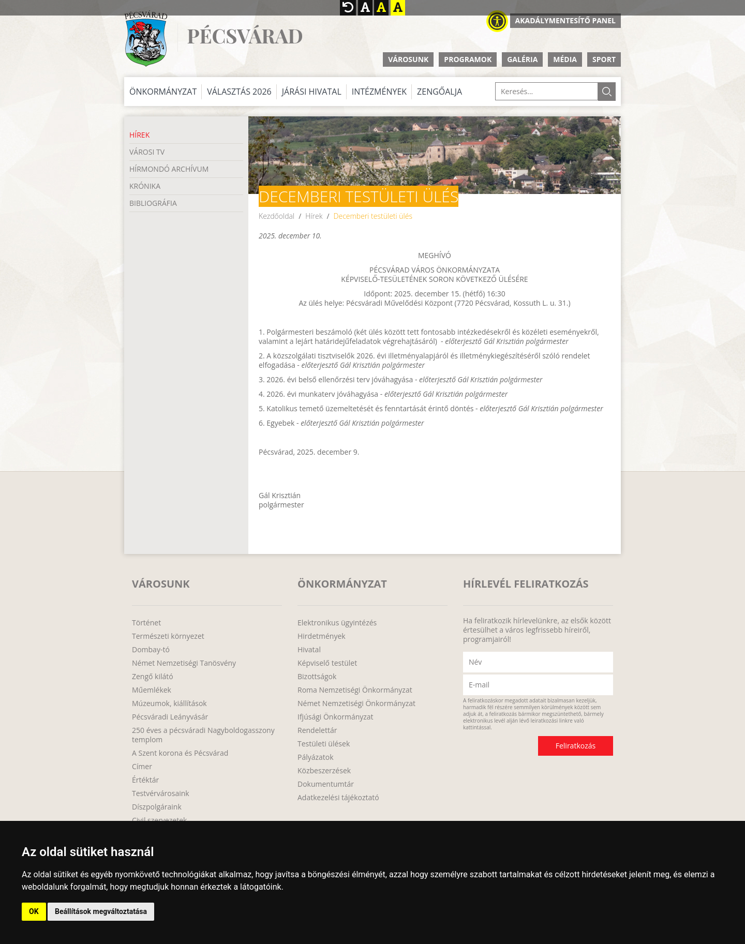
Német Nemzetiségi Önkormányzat (356, 703)
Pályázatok (315, 757)
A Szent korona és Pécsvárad (180, 753)
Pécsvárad (245, 36)
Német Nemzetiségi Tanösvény (184, 663)
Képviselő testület (327, 663)
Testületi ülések (323, 743)
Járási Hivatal (311, 91)
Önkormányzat (163, 91)
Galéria (522, 59)
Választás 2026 (239, 91)
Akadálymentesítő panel (565, 20)
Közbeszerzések (324, 770)
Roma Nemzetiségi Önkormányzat (354, 690)
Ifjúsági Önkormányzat (335, 717)
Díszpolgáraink (157, 807)
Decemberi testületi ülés (373, 216)
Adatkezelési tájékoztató (338, 797)
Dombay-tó (151, 649)
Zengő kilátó (152, 676)
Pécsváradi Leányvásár (170, 717)
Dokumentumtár (325, 784)
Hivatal (309, 649)
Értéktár (145, 780)
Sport (604, 59)
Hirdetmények (321, 636)
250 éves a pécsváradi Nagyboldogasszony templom (203, 735)
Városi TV (147, 152)
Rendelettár (317, 730)
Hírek (139, 135)
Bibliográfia (153, 203)
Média (565, 59)
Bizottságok (316, 676)
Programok (467, 59)
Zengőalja (439, 91)
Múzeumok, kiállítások (169, 703)
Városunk (408, 59)
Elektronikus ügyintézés (337, 622)
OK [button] (34, 911)
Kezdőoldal (276, 216)
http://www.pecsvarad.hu (145, 38)
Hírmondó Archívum (168, 169)
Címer (142, 766)
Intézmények (379, 91)
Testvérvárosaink (160, 793)
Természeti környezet (168, 636)
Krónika (144, 186)
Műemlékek (151, 690)
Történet (146, 622)
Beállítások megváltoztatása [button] (101, 911)
